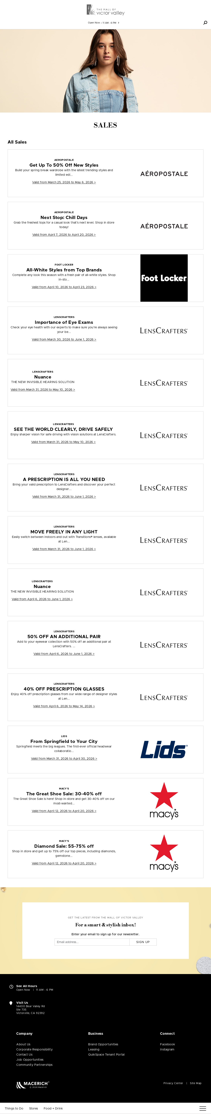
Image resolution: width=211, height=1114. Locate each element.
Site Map (196, 1083)
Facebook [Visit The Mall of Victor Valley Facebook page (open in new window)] (167, 1044)
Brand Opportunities (103, 1044)
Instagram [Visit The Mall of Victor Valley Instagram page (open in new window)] (167, 1049)
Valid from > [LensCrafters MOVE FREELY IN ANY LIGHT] (64, 549)
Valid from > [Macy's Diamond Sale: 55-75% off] (64, 863)
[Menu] (202, 1108)
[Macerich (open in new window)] (32, 1084)
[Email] (92, 942)
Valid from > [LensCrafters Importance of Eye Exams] (64, 339)
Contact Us (24, 1054)
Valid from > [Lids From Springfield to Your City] (64, 758)
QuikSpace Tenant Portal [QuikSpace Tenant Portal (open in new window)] (106, 1054)
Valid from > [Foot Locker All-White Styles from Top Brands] (64, 287)
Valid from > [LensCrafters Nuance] (43, 389)
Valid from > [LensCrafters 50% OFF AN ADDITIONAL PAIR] (63, 653)
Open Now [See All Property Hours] (94, 23)
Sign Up (143, 942)
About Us (23, 1044)
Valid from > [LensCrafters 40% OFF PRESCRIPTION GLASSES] (64, 706)
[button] (205, 22)
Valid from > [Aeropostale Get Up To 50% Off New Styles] (64, 182)
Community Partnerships (34, 1064)
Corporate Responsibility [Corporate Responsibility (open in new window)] (34, 1049)
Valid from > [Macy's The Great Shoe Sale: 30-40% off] (64, 811)
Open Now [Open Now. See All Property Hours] (23, 990)
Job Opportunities (30, 1059)
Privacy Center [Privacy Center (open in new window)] (173, 1083)
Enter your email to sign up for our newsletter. (106, 934)
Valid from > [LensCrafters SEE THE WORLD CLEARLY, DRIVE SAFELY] (63, 442)
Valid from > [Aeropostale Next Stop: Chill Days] (64, 234)
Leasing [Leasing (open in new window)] (93, 1049)
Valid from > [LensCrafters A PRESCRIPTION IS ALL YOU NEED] (64, 496)
